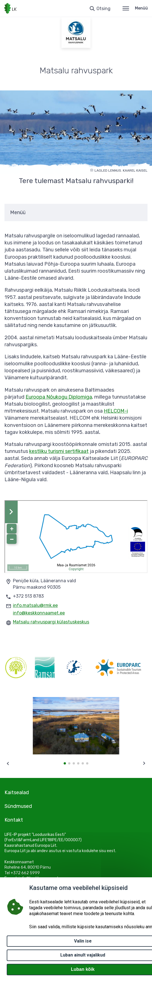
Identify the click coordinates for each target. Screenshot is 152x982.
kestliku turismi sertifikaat (59, 451)
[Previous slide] (7, 763)
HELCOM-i (116, 411)
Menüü (135, 8)
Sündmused (18, 806)
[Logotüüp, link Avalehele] (10, 8)
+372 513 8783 (28, 596)
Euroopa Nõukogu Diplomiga (59, 397)
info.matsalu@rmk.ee (35, 605)
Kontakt (13, 820)
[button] (65, 763)
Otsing (103, 8)
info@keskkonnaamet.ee (39, 613)
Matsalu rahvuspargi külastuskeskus (51, 622)
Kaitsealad (16, 792)
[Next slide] (144, 763)
